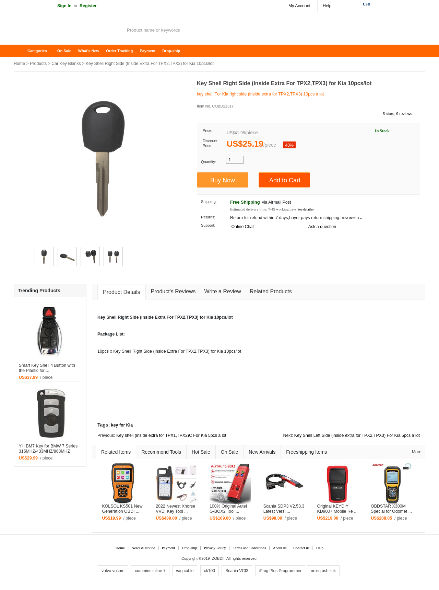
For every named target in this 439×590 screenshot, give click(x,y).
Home (22, 51)
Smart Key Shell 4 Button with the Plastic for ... (47, 368)
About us (279, 548)
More (417, 452)
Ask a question (322, 226)
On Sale (64, 51)
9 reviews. (404, 114)
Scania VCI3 (236, 570)
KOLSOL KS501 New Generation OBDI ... (122, 509)
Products (38, 63)
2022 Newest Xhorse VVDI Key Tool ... (175, 509)
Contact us (301, 548)
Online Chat (242, 226)
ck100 (209, 570)
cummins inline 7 (150, 570)
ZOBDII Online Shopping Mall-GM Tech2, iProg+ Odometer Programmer (68, 31)
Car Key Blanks (66, 63)
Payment (147, 51)
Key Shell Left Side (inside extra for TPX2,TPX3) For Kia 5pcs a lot (357, 435)
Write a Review (222, 291)
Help (327, 5)
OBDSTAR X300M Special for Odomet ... (391, 509)
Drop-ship (171, 51)
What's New (88, 51)
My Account (299, 5)
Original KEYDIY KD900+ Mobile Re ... (337, 509)
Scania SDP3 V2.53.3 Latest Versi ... (284, 509)
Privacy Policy (215, 548)
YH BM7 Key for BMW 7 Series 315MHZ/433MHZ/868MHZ (48, 449)
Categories (37, 51)
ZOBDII (218, 558)
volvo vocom (113, 570)
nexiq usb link (323, 570)
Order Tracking (119, 51)
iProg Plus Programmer (280, 570)
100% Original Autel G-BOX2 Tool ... (228, 509)
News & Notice (143, 548)
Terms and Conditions (249, 548)
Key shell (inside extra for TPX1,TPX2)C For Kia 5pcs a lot (171, 435)
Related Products (271, 291)
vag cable (184, 570)
